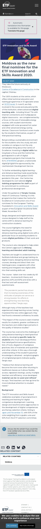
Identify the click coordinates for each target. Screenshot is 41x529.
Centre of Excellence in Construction (18, 89)
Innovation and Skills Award (26, 206)
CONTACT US (25, 507)
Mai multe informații (27, 526)
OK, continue (12, 526)
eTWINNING (11, 161)
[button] (3, 447)
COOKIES (24, 512)
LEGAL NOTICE (26, 510)
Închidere (32, 27)
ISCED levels (9, 104)
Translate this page (16, 31)
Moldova (8, 462)
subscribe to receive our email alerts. (22, 435)
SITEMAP (24, 505)
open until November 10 (12, 413)
